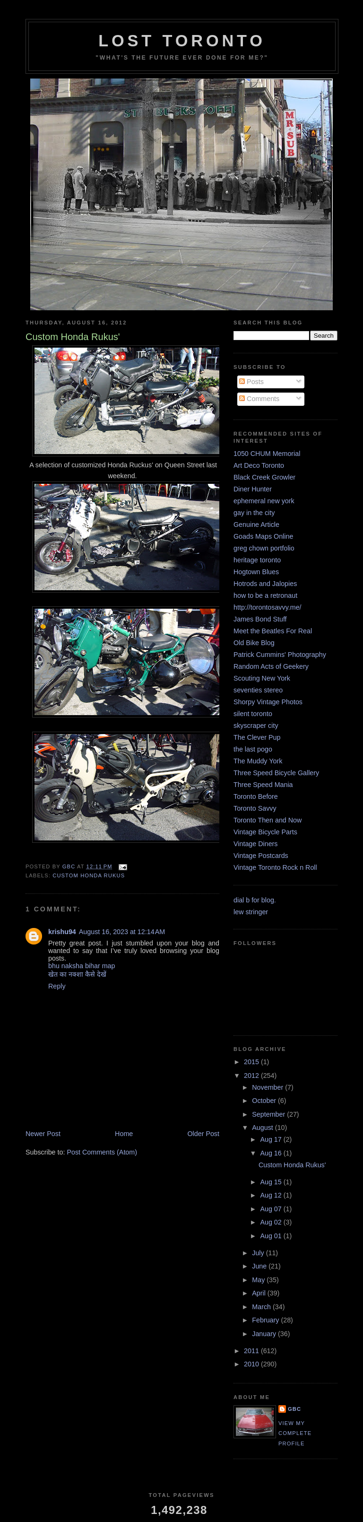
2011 (252, 1351)
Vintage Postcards (260, 855)
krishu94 (62, 932)
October (265, 1100)
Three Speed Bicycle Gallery (276, 773)
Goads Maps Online (263, 536)
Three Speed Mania (263, 784)
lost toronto (182, 41)
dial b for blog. (254, 900)
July (259, 1253)
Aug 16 (271, 1153)
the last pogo (252, 749)
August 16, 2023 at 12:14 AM (122, 932)
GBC (294, 1409)
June (260, 1266)
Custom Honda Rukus (88, 875)
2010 (252, 1364)
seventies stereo (258, 690)
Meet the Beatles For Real (272, 631)
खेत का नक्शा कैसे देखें (77, 974)
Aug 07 (271, 1209)
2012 (252, 1075)
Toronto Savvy (255, 808)
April (260, 1293)
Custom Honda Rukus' (292, 1165)
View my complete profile (294, 1433)
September (269, 1114)
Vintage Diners (255, 844)
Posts (251, 381)
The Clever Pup (256, 737)
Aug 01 (271, 1236)
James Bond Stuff (260, 619)
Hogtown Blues (256, 572)
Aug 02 (271, 1222)
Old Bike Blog (254, 643)
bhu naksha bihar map (81, 966)
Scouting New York (261, 678)
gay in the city (254, 512)
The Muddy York (257, 761)
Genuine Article (256, 524)
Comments (259, 398)
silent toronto (252, 713)
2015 (252, 1062)
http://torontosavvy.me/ (267, 607)
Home (124, 1133)
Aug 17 (271, 1139)
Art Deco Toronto (258, 465)
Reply (57, 986)
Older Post (203, 1133)
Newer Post (43, 1133)
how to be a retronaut (265, 595)
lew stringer (250, 912)
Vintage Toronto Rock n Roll (275, 867)
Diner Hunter (252, 489)
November (268, 1087)
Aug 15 (271, 1182)
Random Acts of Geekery (271, 666)
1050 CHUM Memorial (266, 453)
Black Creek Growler (264, 477)
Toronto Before (255, 796)
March (262, 1307)
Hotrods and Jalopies (265, 583)
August (263, 1127)
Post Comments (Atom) (102, 1152)
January (265, 1334)
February (266, 1320)
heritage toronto (257, 560)
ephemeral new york (263, 501)
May (259, 1280)
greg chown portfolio (263, 548)
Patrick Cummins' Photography (279, 654)
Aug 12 (271, 1195)
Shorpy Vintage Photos (267, 702)
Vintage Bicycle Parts (265, 832)
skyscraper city (255, 725)
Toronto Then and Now (267, 820)
